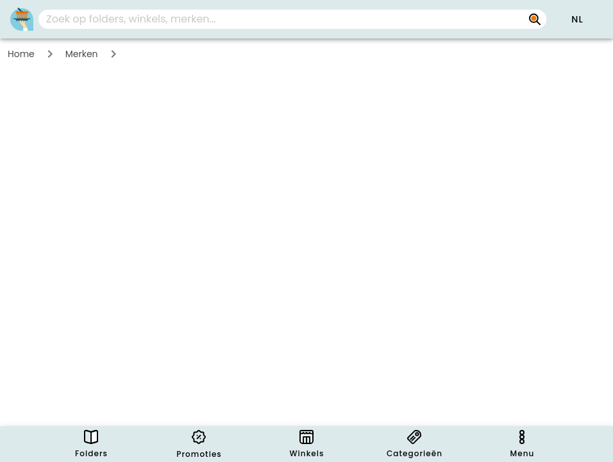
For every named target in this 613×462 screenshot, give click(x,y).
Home (21, 53)
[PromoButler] (21, 19)
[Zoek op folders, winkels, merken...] (534, 19)
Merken (81, 53)
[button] (577, 19)
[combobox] (292, 19)
